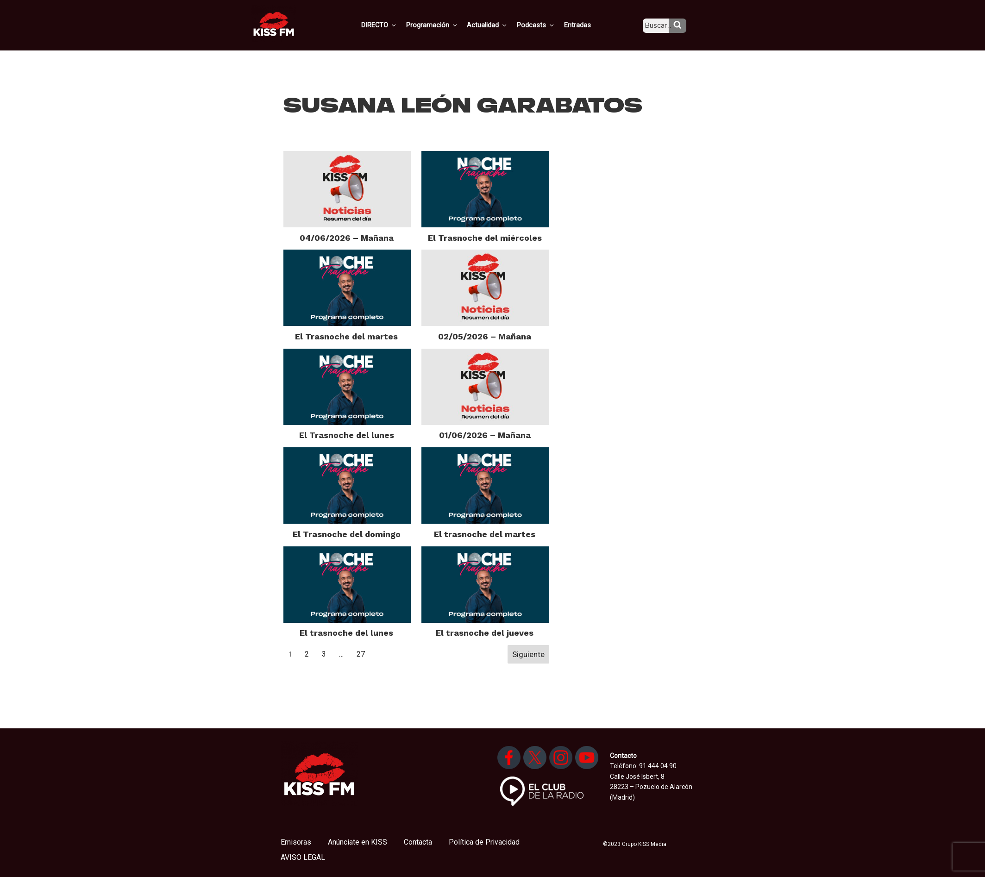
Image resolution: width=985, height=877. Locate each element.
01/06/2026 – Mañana (485, 435)
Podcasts (545, 24)
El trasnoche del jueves (484, 633)
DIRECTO (393, 24)
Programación (445, 24)
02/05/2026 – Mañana (484, 336)
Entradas (584, 24)
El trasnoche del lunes (346, 633)
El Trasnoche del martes (346, 336)
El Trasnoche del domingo (347, 534)
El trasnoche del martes (484, 534)
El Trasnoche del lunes (346, 435)
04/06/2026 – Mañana (347, 238)
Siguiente (528, 654)
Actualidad (498, 24)
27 (361, 654)
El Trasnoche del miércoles (485, 238)
